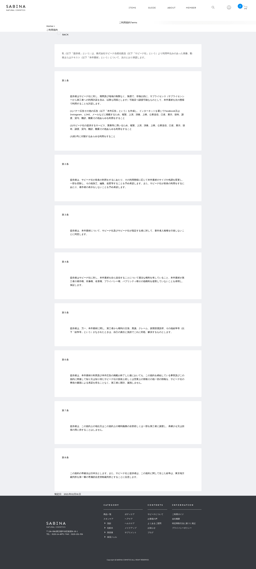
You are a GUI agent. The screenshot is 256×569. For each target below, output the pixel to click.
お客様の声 (152, 519)
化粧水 (110, 528)
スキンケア (108, 519)
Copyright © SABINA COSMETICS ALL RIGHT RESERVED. (128, 560)
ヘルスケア (130, 523)
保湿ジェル (112, 537)
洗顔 (109, 523)
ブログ (150, 532)
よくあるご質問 (154, 523)
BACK (63, 34)
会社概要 (176, 519)
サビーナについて (155, 514)
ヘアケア (129, 519)
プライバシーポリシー (182, 528)
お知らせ (151, 528)
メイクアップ (130, 528)
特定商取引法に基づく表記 (184, 523)
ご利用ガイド (178, 514)
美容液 (110, 532)
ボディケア (130, 514)
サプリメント (130, 532)
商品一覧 (107, 514)
